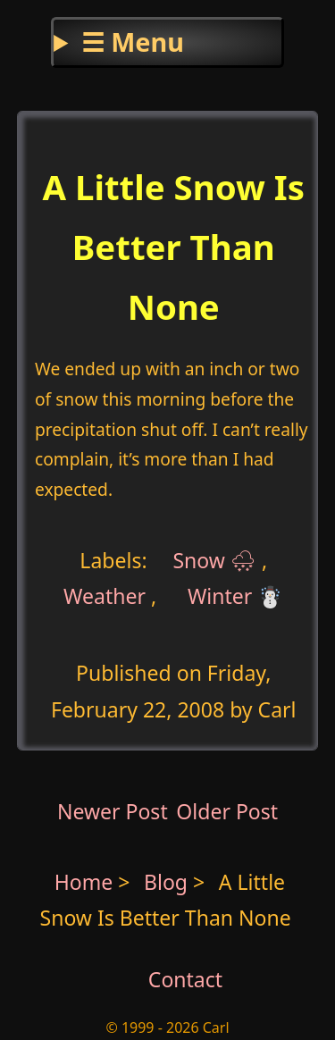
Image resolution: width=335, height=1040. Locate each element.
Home (83, 882)
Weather (104, 596)
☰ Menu (132, 41)
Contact (185, 979)
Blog (168, 882)
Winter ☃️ (235, 596)
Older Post (227, 811)
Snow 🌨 (213, 560)
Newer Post (112, 811)
